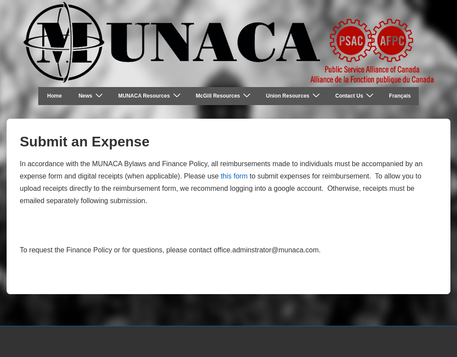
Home (54, 96)
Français (399, 96)
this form (233, 176)
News (92, 95)
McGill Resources (224, 95)
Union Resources (294, 95)
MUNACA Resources (150, 95)
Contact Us (355, 95)
